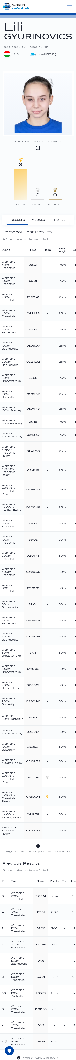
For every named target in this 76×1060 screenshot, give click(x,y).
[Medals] (38, 220)
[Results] (17, 220)
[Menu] (69, 6)
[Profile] (58, 220)
